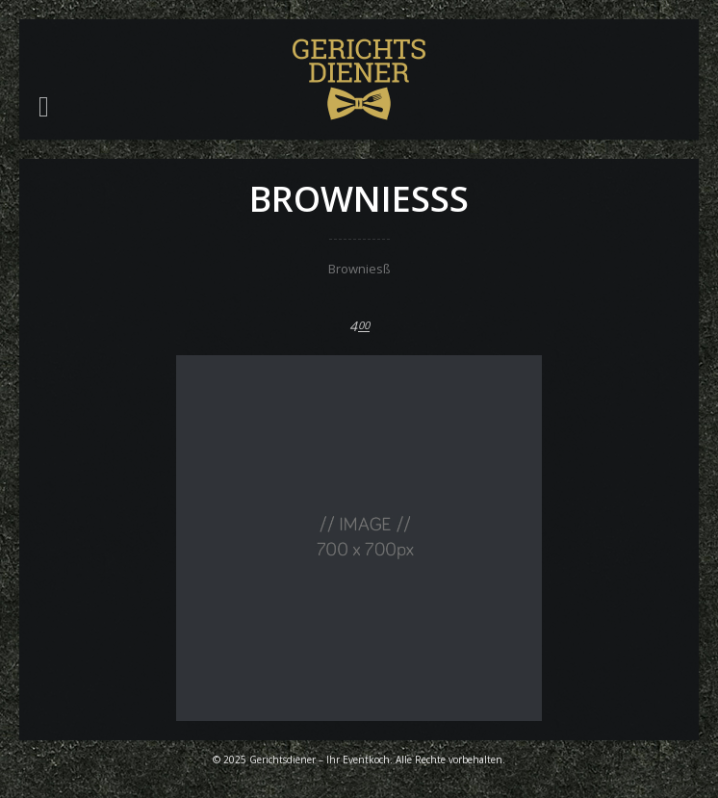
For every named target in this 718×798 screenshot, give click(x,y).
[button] (43, 106)
